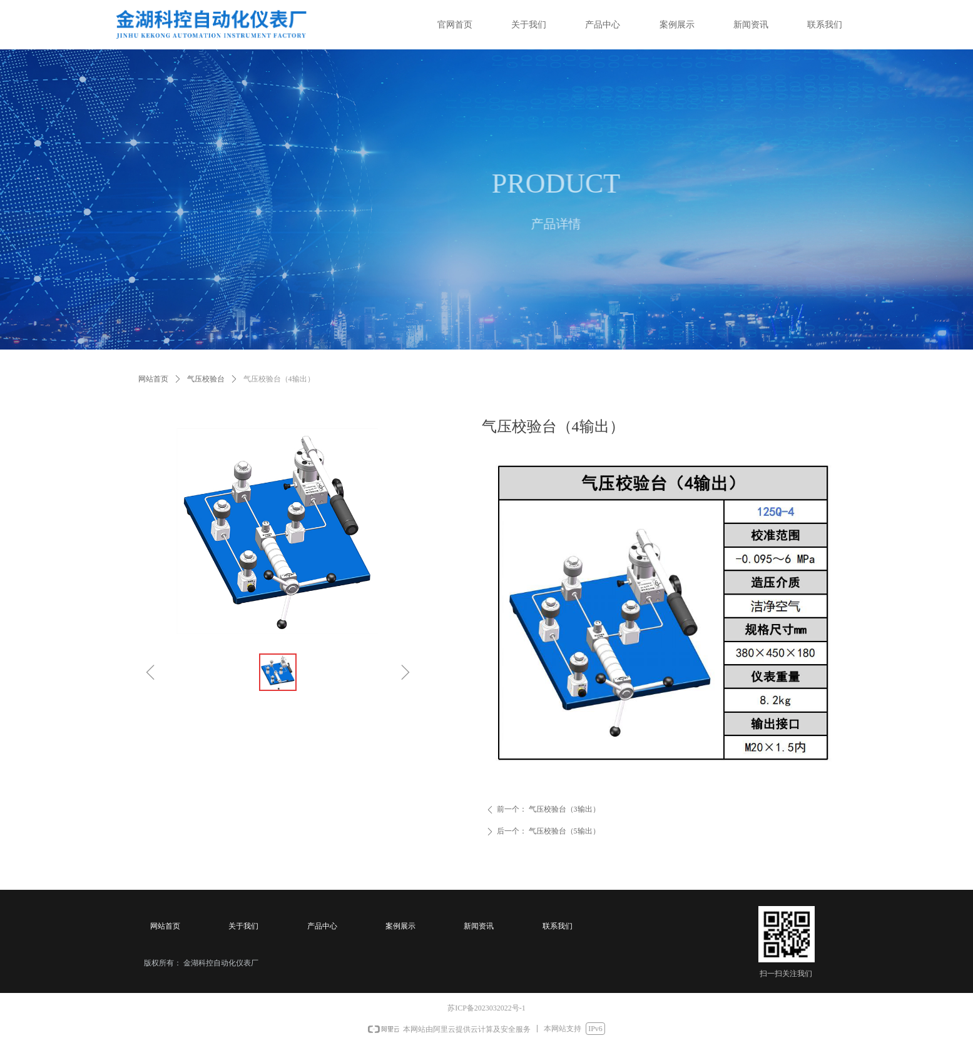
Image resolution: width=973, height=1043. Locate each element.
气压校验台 (206, 379)
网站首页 (153, 379)
